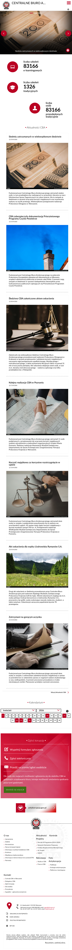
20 (16, 719)
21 (20, 719)
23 (29, 719)
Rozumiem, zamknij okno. (55, 943)
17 (64, 715)
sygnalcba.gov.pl (49, 907)
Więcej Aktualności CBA (58, 692)
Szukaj (67, 711)
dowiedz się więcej (14, 790)
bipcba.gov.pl (49, 909)
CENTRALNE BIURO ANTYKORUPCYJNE (25, 3)
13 (47, 715)
